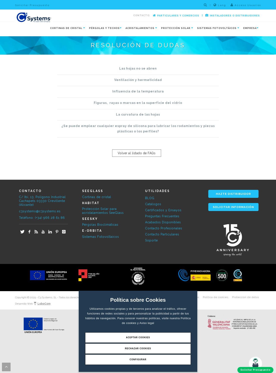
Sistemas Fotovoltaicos (100, 236)
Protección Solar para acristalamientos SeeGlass (103, 210)
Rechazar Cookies (138, 348)
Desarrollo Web (32, 303)
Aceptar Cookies (138, 337)
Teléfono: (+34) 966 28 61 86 (42, 217)
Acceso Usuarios (246, 5)
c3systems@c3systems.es (40, 211)
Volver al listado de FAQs (137, 153)
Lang (219, 5)
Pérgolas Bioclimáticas (100, 224)
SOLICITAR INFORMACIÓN (233, 207)
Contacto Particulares (162, 234)
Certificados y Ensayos (163, 210)
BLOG (149, 198)
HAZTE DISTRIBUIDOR (233, 193)
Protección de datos (245, 297)
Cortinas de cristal (96, 197)
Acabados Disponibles (163, 222)
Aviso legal (147, 323)
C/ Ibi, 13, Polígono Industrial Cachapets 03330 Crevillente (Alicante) (42, 200)
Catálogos (153, 204)
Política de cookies (215, 297)
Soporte (151, 240)
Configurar (138, 359)
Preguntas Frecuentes (162, 216)
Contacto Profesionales (163, 228)
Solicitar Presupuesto (32, 5)
